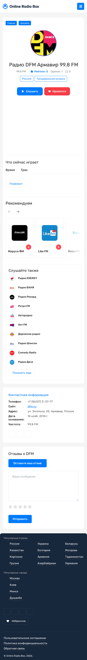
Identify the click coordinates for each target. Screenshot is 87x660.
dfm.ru (32, 406)
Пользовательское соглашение (25, 638)
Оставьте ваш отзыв (27, 463)
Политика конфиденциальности (25, 643)
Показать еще (22, 372)
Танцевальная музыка (51, 78)
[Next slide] (18, 212)
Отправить (20, 519)
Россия (26, 78)
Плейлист (16, 183)
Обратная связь (14, 648)
